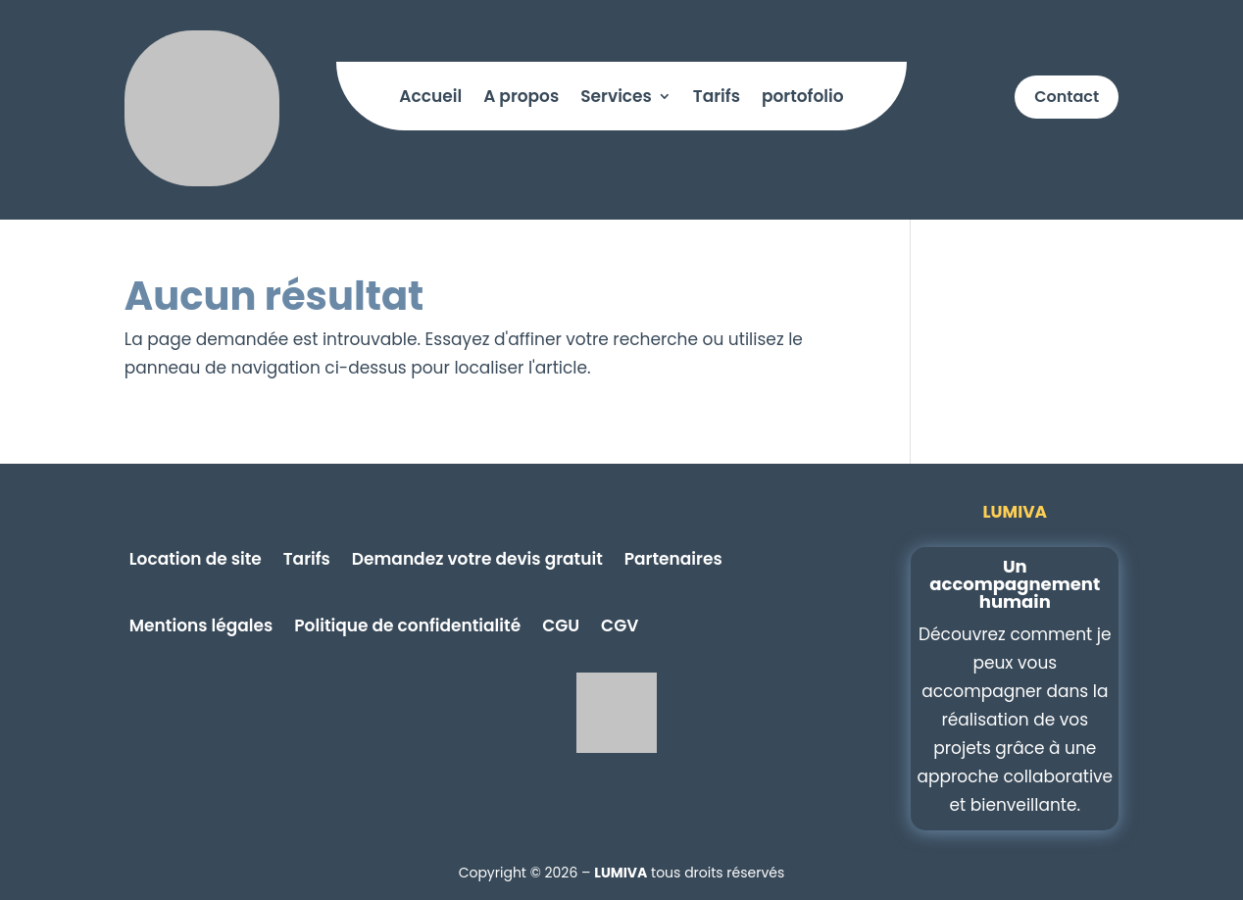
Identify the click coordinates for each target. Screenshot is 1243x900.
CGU (560, 623)
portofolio (803, 98)
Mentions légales (201, 623)
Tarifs (716, 98)
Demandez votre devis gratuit (477, 556)
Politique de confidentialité (407, 623)
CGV (619, 623)
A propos (521, 98)
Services (616, 98)
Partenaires (673, 556)
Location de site (195, 556)
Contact (1066, 96)
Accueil (430, 98)
